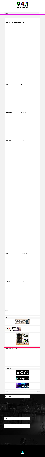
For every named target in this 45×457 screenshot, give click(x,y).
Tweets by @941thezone (9, 421)
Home (6, 18)
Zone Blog (11, 18)
